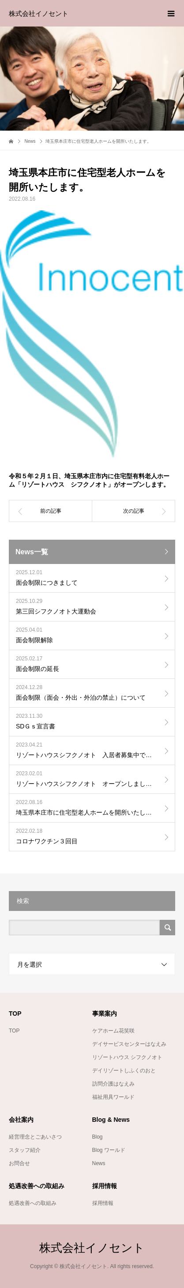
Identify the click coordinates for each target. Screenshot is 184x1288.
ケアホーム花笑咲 (113, 1031)
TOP (14, 1031)
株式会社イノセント (38, 13)
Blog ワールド (108, 1150)
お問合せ (19, 1163)
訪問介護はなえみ (113, 1084)
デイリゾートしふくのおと (124, 1070)
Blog (97, 1137)
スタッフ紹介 (25, 1150)
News (98, 1163)
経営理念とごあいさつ (35, 1137)
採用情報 (102, 1203)
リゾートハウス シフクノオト (127, 1057)
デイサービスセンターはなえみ (129, 1044)
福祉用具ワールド (113, 1097)
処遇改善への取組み (32, 1203)
